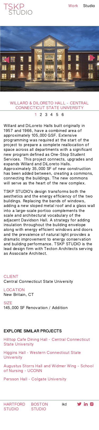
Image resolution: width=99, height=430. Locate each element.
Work (73, 6)
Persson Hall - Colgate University (35, 379)
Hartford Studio (14, 407)
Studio (89, 6)
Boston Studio (39, 407)
